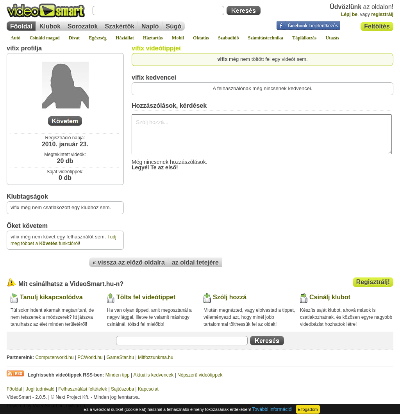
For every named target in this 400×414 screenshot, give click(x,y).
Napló (150, 26)
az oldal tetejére (195, 262)
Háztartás (153, 38)
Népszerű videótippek (199, 375)
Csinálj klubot (329, 297)
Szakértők (119, 26)
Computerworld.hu (54, 357)
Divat (74, 38)
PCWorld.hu (89, 357)
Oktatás (201, 38)
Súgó (174, 26)
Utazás (332, 38)
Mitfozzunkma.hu (155, 357)
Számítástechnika (265, 38)
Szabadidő (228, 38)
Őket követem (27, 225)
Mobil (178, 38)
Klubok (50, 26)
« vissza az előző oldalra (129, 262)
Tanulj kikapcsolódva (51, 297)
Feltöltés (377, 26)
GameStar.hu (120, 357)
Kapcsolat (148, 389)
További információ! (272, 409)
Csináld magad (45, 38)
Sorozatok (83, 26)
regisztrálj (382, 14)
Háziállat (125, 38)
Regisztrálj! (373, 282)
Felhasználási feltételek (82, 389)
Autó (15, 38)
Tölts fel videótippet (145, 297)
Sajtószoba (122, 389)
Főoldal (21, 26)
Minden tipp (117, 375)
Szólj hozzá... (262, 134)
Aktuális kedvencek (154, 375)
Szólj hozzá (229, 297)
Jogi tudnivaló (40, 389)
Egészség (97, 38)
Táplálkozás (304, 38)
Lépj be (349, 14)
